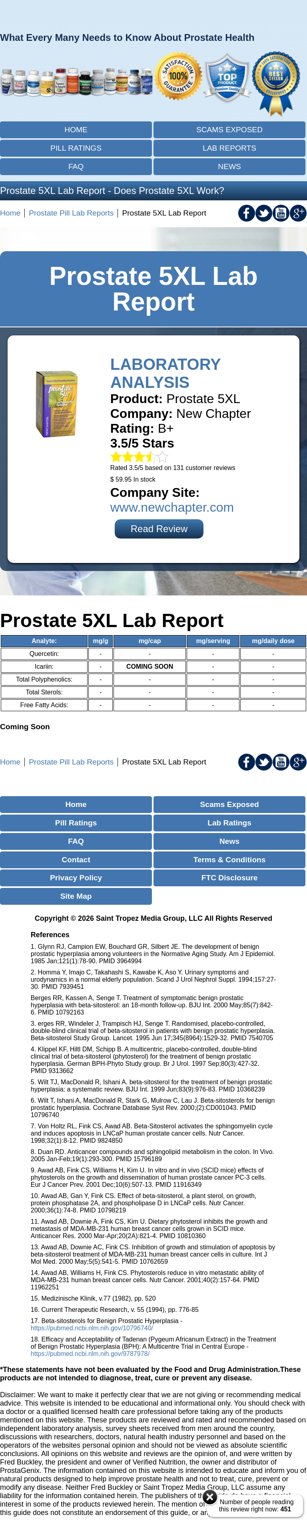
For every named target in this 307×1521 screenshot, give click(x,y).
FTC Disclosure (229, 877)
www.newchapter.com (172, 507)
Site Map (76, 896)
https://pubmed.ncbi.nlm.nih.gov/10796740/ (92, 1328)
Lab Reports (229, 148)
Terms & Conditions (229, 859)
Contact (76, 859)
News (229, 166)
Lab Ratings (229, 823)
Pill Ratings (76, 148)
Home (76, 129)
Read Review (159, 528)
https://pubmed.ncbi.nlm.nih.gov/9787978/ (90, 1353)
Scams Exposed (229, 129)
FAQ (76, 166)
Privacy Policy (76, 877)
